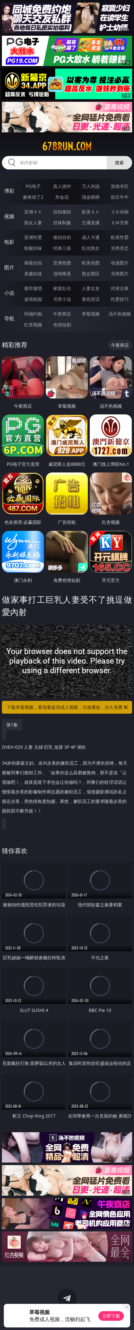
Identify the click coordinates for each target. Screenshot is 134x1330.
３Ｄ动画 (120, 212)
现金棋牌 (91, 197)
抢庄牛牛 (120, 197)
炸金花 (62, 197)
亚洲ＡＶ (33, 212)
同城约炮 (33, 314)
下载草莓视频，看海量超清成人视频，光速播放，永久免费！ (68, 707)
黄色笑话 (91, 299)
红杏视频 (33, 325)
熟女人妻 (33, 222)
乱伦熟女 (91, 248)
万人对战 (91, 186)
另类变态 (120, 248)
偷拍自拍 (62, 237)
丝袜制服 (62, 222)
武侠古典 (120, 288)
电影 (9, 241)
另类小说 (62, 299)
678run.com (67, 146)
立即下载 (111, 1316)
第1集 (12, 725)
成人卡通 (91, 237)
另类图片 (120, 274)
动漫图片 (120, 263)
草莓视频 (91, 314)
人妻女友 (91, 288)
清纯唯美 (62, 274)
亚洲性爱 (33, 237)
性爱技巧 (120, 299)
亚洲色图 (62, 263)
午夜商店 (62, 314)
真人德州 (62, 186)
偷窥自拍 (33, 263)
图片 (9, 267)
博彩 (9, 190)
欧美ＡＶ (91, 212)
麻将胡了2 (33, 197)
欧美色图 (91, 263)
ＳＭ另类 (120, 222)
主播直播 (91, 222)
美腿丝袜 (33, 274)
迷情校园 (33, 299)
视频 (9, 216)
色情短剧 (62, 325)
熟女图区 (91, 274)
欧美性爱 (120, 237)
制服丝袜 (33, 248)
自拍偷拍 (62, 212)
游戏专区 (120, 186)
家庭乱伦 (62, 288)
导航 (9, 318)
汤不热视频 (120, 314)
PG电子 (33, 186)
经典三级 (62, 248)
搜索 (119, 163)
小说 (9, 292)
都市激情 (33, 288)
